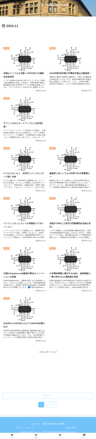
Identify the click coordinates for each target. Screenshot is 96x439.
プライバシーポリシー (24, 428)
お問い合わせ (71, 428)
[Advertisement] (48, 35)
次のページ (48, 396)
